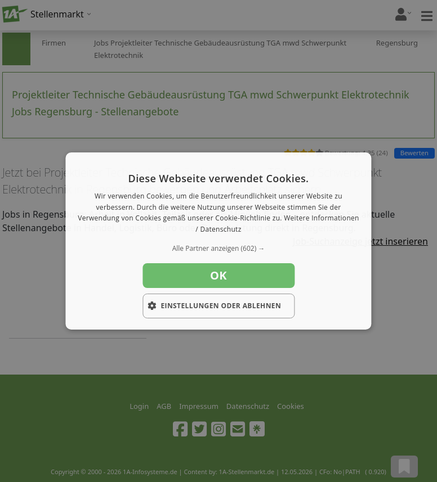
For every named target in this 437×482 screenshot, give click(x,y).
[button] (218, 249)
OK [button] (218, 275)
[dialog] (218, 241)
